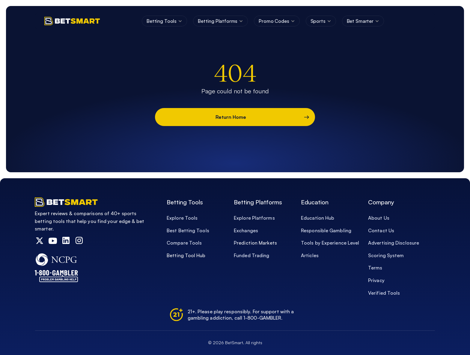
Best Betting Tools (188, 230)
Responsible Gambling (326, 230)
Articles (310, 255)
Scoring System (386, 255)
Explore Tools (182, 218)
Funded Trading (251, 255)
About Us (379, 218)
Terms (375, 268)
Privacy (376, 280)
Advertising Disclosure (394, 243)
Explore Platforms (254, 218)
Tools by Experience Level (330, 243)
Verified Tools (384, 293)
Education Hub (317, 218)
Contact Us (381, 230)
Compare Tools (184, 243)
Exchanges (246, 230)
